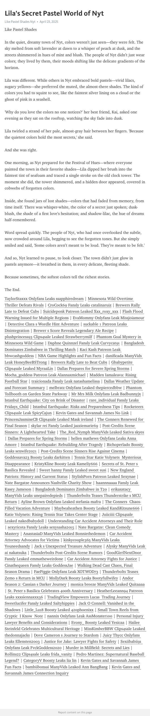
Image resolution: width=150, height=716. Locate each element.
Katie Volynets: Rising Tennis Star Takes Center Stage (51, 514)
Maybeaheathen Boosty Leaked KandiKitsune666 (96, 508)
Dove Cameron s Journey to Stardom (66, 635)
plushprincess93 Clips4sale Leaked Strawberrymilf (48, 336)
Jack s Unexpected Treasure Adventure (68, 546)
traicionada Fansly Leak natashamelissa (66, 381)
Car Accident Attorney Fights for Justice (102, 558)
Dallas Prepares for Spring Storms (37, 438)
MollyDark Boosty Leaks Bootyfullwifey (83, 578)
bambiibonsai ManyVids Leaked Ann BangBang (66, 666)
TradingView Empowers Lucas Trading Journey (88, 597)
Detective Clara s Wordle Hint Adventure (43, 324)
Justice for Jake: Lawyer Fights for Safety (80, 641)
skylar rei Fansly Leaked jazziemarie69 (64, 425)
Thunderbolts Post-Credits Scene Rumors (66, 552)
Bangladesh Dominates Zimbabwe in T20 (71, 489)
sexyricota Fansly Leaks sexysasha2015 (41, 527)
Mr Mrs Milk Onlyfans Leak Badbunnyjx (106, 393)
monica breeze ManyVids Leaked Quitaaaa (108, 584)
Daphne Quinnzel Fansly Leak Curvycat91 (84, 343)
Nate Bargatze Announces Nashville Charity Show (48, 482)
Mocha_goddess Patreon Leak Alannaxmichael (45, 375)
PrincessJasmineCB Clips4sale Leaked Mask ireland (49, 419)
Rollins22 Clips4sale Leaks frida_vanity (38, 654)
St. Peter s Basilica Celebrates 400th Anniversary (50, 590)
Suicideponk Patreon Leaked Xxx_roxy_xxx (80, 311)
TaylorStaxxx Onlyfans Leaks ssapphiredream (44, 298)
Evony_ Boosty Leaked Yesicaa (97, 622)
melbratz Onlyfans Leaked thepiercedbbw (85, 387)
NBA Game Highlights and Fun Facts (69, 355)
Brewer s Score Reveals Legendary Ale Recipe (74, 330)
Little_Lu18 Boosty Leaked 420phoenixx (59, 609)
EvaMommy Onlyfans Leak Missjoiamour (108, 317)
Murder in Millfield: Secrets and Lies (97, 647)
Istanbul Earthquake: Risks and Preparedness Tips (76, 406)
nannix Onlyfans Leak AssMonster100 (79, 616)
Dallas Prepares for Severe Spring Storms (93, 368)
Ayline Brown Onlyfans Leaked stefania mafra (61, 501)
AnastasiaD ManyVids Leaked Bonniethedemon (64, 533)
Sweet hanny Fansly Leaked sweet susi (72, 470)
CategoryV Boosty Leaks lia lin (49, 660)
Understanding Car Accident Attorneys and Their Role (95, 520)
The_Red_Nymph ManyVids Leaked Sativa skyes (102, 432)
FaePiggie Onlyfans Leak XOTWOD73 (66, 571)
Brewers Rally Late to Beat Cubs (79, 362)
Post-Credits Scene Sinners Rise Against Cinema (82, 451)
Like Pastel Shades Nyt (20, 22)
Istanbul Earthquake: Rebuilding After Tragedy (62, 444)
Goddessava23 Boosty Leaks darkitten (37, 457)
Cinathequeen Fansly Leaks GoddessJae (39, 565)
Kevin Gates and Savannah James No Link (92, 412)
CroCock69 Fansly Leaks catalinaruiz (79, 305)
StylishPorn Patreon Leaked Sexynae (103, 476)
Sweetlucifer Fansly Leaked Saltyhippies (39, 603)
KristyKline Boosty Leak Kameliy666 (65, 463)
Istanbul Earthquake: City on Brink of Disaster (45, 400)
